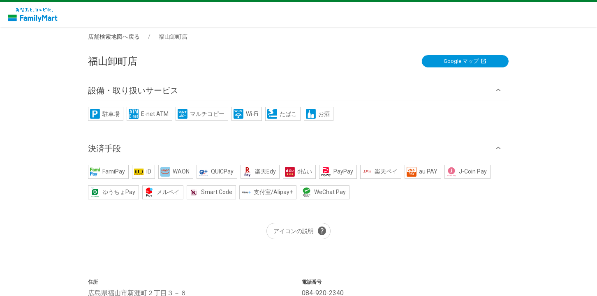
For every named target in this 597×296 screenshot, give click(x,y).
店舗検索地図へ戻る (114, 36)
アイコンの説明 (300, 231)
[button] (298, 90)
